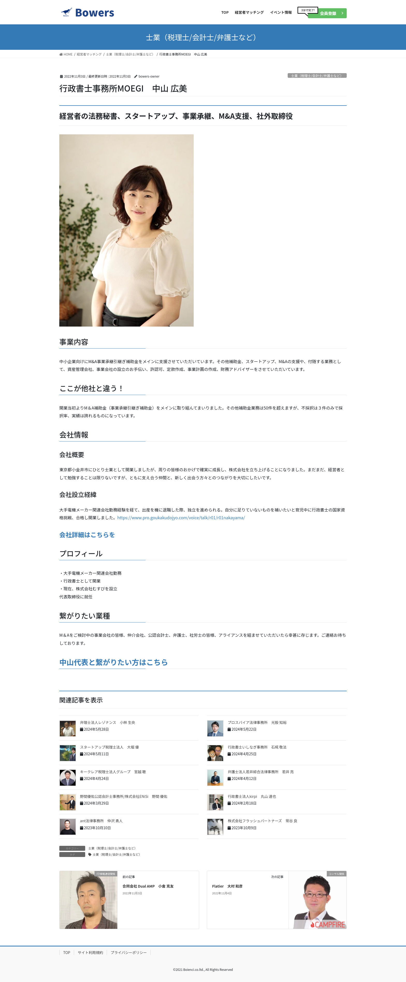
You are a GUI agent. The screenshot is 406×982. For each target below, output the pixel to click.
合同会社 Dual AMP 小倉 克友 (147, 886)
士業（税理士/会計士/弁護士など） (317, 75)
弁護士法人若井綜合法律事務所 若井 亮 (261, 771)
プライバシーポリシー (129, 952)
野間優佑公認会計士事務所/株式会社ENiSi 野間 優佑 (123, 796)
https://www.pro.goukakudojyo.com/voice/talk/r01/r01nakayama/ (181, 517)
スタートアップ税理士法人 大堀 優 (109, 747)
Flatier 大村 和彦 (227, 886)
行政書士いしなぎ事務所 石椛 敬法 (257, 747)
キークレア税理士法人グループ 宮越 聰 (113, 771)
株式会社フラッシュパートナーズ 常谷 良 (262, 820)
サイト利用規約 (90, 952)
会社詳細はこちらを (87, 534)
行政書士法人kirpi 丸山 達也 (252, 796)
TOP (66, 952)
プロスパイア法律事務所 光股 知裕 (257, 722)
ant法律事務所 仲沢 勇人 (101, 820)
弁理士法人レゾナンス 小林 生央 (107, 722)
